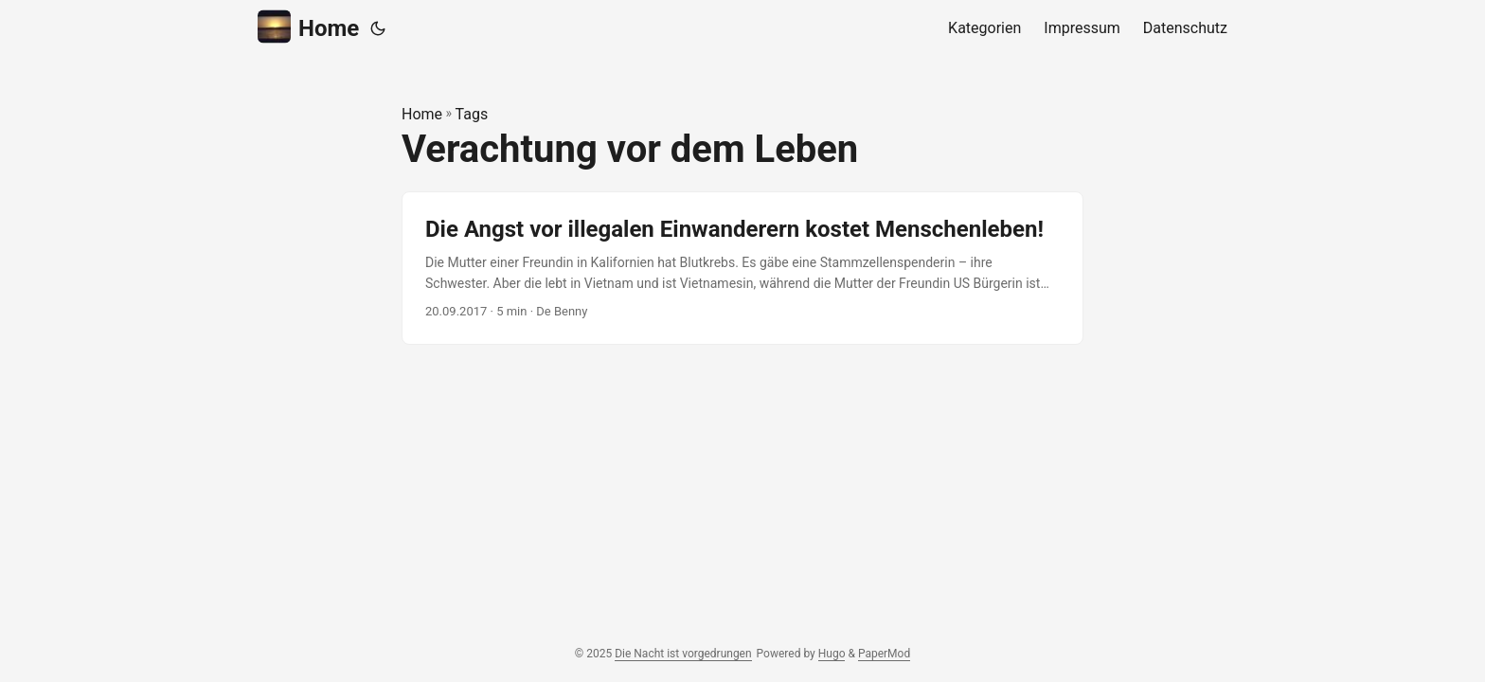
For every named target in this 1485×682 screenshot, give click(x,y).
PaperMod (884, 653)
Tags (472, 114)
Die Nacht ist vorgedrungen (683, 653)
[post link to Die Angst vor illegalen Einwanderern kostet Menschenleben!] (742, 268)
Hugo (832, 653)
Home (308, 27)
